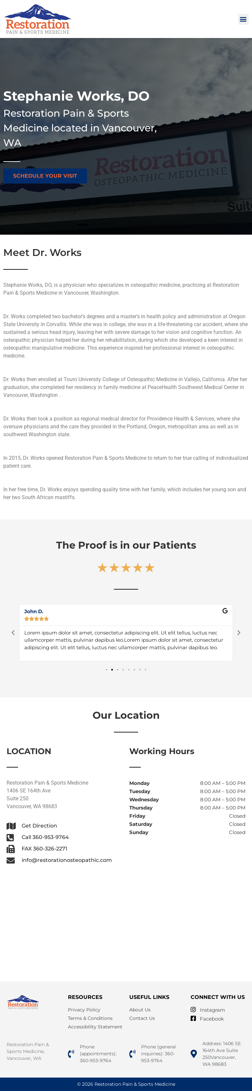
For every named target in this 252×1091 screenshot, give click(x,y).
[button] (243, 19)
